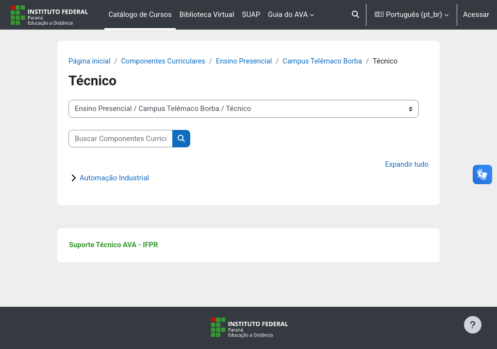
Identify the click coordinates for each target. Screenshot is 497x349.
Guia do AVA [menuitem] (288, 14)
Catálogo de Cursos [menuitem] (139, 14)
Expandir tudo (395, 165)
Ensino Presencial (258, 61)
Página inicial (101, 61)
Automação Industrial (125, 178)
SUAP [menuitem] (251, 14)
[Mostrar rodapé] (472, 324)
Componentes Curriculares (176, 61)
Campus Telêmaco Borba (338, 61)
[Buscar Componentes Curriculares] (132, 138)
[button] (355, 15)
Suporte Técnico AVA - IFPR (125, 245)
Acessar (476, 14)
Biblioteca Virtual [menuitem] (207, 14)
